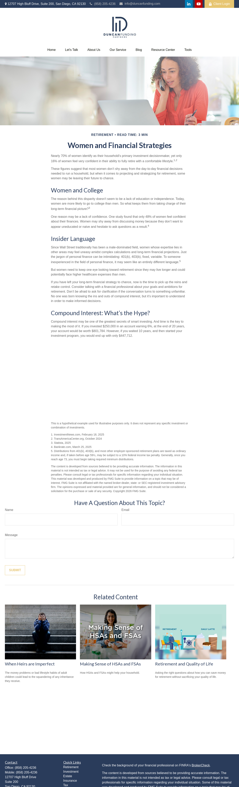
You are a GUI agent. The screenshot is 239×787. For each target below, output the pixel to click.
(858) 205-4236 (103, 3)
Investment (71, 771)
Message (11, 535)
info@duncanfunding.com (140, 3)
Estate (67, 776)
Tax (65, 785)
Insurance (70, 780)
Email (125, 510)
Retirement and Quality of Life (184, 663)
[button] (51, 50)
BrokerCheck (201, 765)
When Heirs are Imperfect (30, 663)
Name (9, 510)
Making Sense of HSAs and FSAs (110, 663)
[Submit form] (15, 570)
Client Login (219, 4)
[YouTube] (199, 4)
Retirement (71, 767)
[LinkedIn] (189, 4)
